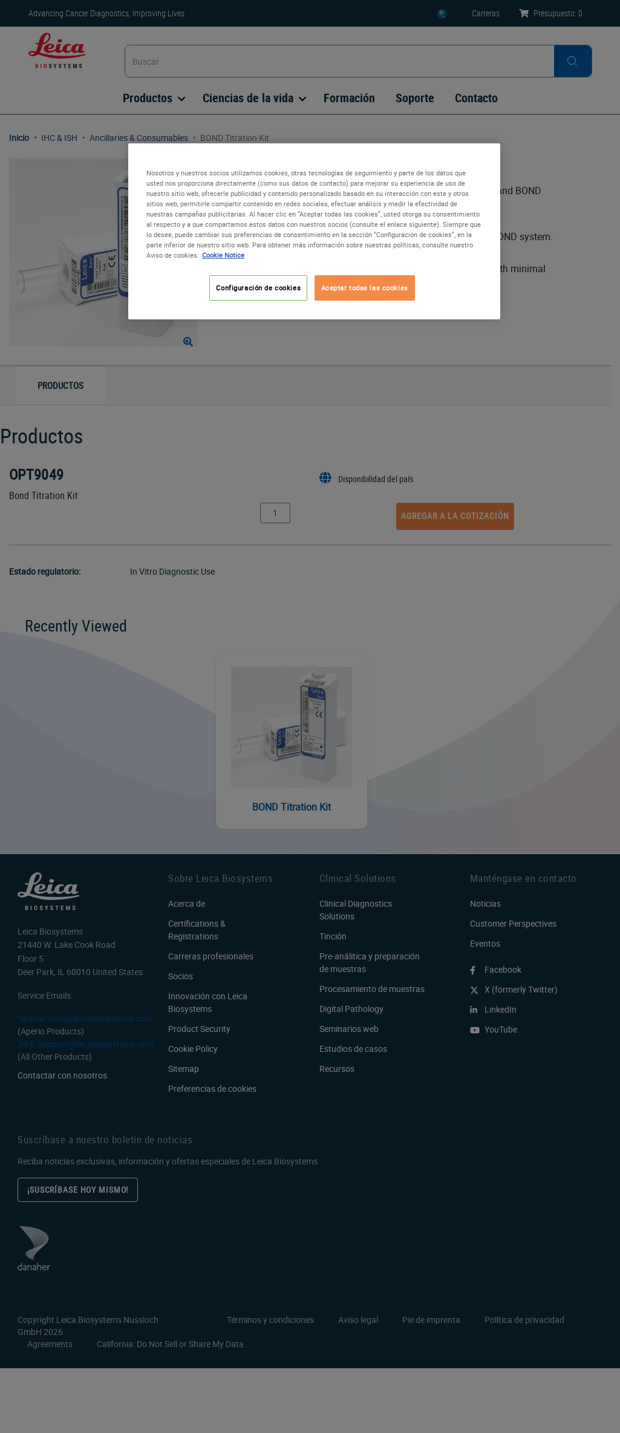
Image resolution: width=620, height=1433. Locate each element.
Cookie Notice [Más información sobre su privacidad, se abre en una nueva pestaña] (223, 255)
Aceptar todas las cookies (364, 287)
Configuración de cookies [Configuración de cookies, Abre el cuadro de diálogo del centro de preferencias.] (258, 287)
